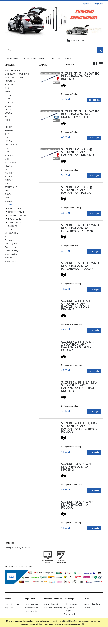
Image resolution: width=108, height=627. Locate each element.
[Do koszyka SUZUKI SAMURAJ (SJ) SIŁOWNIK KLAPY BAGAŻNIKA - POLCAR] (94, 213)
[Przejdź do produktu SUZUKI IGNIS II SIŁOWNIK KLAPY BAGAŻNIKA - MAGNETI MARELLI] (50, 116)
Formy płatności (51, 604)
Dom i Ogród (11, 243)
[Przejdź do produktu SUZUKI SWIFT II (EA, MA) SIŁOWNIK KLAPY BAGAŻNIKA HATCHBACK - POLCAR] (50, 424)
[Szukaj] (100, 50)
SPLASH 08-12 (14, 218)
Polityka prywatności (72, 604)
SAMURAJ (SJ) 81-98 (17, 215)
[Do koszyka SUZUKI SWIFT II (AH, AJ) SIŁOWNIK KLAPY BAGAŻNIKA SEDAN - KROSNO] (94, 330)
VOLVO (8, 236)
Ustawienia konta (31, 607)
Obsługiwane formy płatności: (17, 547)
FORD (7, 120)
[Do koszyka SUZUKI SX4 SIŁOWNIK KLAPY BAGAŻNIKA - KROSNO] (94, 490)
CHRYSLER (9, 98)
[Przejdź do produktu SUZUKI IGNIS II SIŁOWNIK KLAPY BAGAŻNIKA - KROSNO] (50, 78)
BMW (7, 91)
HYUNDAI (9, 130)
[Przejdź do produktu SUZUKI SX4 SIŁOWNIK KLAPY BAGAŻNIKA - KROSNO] (50, 465)
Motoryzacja (10, 261)
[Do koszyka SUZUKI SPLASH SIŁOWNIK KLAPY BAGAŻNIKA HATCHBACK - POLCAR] (94, 289)
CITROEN (9, 102)
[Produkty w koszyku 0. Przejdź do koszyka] (75, 40)
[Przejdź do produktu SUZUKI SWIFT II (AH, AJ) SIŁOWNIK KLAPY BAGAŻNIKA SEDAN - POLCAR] (50, 342)
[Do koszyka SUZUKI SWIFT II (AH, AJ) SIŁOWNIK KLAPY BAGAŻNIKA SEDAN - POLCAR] (94, 371)
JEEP (7, 134)
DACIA (8, 105)
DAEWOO (9, 109)
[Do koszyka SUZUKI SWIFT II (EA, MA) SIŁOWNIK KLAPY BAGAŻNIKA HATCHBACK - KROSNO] (94, 411)
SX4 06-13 (12, 226)
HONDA (8, 127)
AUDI (7, 88)
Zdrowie (8, 257)
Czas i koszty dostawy (53, 607)
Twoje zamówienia (32, 604)
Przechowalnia (30, 611)
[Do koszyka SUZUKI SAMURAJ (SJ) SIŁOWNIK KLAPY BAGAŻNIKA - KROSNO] (94, 175)
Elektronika (10, 240)
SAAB (7, 183)
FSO (6, 123)
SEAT (7, 190)
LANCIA (8, 141)
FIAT (7, 116)
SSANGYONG (11, 187)
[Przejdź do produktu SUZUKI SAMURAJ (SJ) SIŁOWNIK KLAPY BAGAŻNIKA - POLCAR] (50, 188)
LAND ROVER (11, 144)
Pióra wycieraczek (13, 70)
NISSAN (8, 165)
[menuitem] (13, 58)
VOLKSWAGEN (11, 233)
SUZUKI (8, 204)
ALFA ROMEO (11, 84)
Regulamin (9, 607)
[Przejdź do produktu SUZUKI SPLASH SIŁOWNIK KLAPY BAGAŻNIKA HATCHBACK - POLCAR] (50, 264)
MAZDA (8, 151)
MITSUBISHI (10, 162)
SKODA (8, 194)
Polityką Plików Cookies (71, 621)
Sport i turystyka (12, 250)
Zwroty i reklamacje (13, 604)
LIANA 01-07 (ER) (16, 211)
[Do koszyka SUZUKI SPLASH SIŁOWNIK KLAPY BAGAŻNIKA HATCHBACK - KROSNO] (94, 251)
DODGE (8, 112)
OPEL (7, 169)
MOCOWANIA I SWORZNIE (17, 74)
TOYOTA (8, 229)
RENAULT (9, 180)
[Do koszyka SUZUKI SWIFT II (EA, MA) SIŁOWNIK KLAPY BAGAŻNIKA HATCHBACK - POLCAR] (94, 452)
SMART (8, 197)
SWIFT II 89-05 (14, 222)
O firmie (87, 607)
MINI (7, 158)
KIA (6, 137)
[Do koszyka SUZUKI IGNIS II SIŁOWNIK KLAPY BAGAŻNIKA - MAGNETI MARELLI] (94, 138)
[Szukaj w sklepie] (51, 50)
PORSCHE (9, 176)
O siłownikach (69, 614)
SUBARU (9, 201)
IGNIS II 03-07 (14, 208)
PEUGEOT (9, 173)
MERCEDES (10, 155)
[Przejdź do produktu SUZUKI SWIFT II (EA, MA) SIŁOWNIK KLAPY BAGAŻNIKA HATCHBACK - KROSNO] (50, 383)
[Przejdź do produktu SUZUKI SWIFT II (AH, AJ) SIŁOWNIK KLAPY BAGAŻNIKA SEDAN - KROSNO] (50, 302)
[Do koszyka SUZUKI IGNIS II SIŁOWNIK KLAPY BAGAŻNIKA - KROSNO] (94, 100)
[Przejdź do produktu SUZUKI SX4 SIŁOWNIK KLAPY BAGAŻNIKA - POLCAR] (50, 503)
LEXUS (8, 148)
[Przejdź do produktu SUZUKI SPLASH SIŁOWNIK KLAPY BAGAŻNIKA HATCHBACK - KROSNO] (50, 226)
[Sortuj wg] (77, 64)
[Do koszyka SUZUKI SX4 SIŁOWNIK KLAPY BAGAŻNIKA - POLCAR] (94, 528)
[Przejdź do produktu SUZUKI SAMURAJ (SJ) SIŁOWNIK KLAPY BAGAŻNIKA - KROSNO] (50, 154)
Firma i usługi (11, 247)
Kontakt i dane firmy (92, 604)
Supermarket (11, 254)
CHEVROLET (10, 95)
